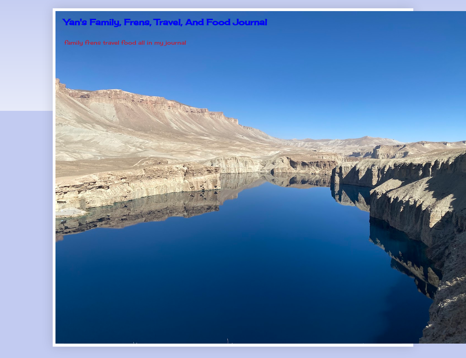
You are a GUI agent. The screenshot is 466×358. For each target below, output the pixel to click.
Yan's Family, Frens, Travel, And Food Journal (165, 22)
